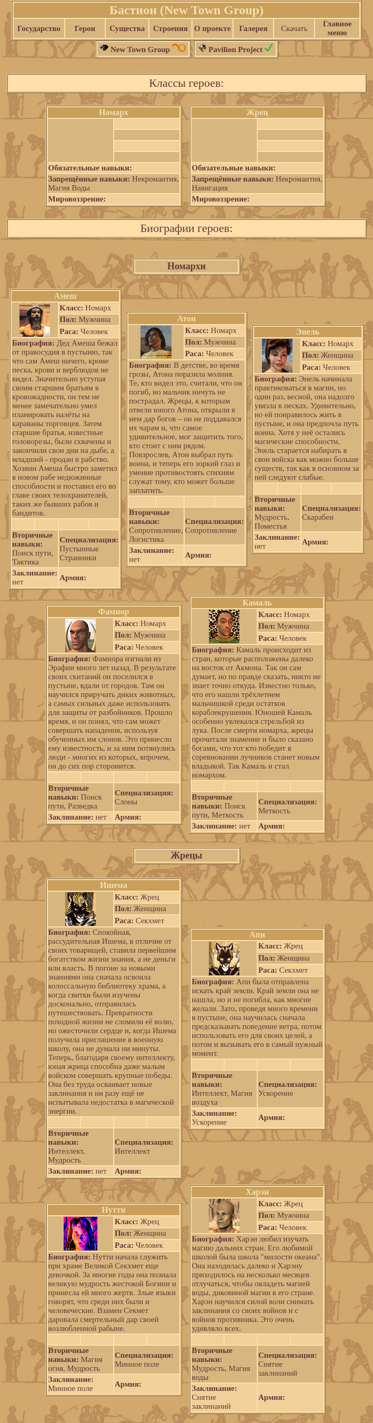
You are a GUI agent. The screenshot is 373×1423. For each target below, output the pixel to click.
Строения (170, 28)
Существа (127, 28)
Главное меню (337, 28)
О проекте (212, 28)
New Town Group (143, 49)
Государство (39, 28)
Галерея (253, 28)
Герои (85, 28)
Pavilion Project (235, 49)
